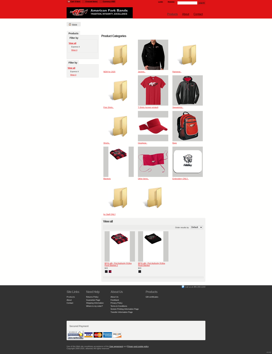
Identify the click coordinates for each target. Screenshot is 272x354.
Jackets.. (141, 72)
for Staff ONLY (109, 214)
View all (72, 43)
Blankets (107, 179)
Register (171, 2)
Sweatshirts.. (177, 107)
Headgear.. (142, 143)
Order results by (182, 227)
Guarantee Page (93, 300)
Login (160, 2)
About (185, 14)
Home (74, 24)
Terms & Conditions (118, 306)
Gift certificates (152, 297)
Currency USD (109, 2)
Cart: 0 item (75, 2)
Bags (174, 143)
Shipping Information (95, 303)
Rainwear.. (176, 72)
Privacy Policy (116, 303)
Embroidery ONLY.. (180, 179)
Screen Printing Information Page (124, 309)
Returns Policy (92, 297)
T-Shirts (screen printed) (148, 107)
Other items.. (143, 179)
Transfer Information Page (121, 312)
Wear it (74, 50)
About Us (114, 297)
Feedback (114, 300)
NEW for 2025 (109, 72)
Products (172, 14)
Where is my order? (94, 306)
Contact (198, 14)
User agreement (116, 346)
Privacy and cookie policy (138, 346)
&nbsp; (118, 55)
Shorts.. (106, 143)
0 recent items (91, 2)
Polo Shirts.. (108, 107)
